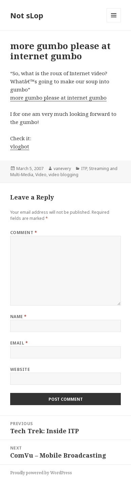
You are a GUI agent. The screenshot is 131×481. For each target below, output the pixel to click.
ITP (84, 168)
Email (19, 343)
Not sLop (26, 15)
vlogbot (19, 146)
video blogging (63, 174)
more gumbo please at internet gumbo (58, 97)
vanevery (62, 168)
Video (40, 174)
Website (20, 369)
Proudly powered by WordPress (41, 473)
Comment (23, 232)
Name (18, 316)
